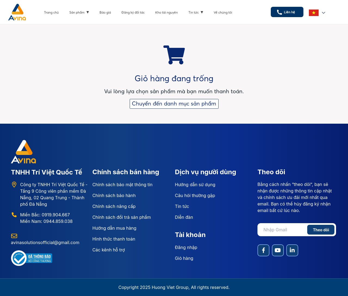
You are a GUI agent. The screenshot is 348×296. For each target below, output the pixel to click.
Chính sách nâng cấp (114, 206)
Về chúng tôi (223, 12)
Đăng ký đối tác (133, 12)
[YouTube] (278, 250)
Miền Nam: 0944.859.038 (46, 221)
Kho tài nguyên (166, 12)
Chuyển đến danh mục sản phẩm (174, 103)
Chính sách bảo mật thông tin (122, 184)
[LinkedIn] (292, 250)
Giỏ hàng (184, 258)
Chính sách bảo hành (114, 195)
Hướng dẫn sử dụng (195, 184)
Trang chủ (51, 12)
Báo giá (105, 12)
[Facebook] (263, 250)
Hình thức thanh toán (113, 239)
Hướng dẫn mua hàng (114, 228)
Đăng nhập (186, 247)
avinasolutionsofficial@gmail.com (45, 242)
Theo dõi (321, 230)
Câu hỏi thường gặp (195, 195)
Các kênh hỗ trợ (108, 250)
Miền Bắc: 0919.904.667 (45, 214)
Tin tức (195, 12)
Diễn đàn (184, 217)
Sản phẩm (79, 12)
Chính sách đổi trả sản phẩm (121, 217)
